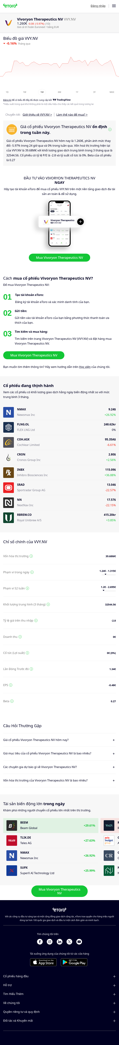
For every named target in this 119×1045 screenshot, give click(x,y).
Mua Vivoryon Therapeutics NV (59, 258)
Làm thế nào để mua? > (72, 115)
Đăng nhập (98, 6)
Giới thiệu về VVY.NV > (37, 115)
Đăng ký (7, 100)
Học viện (85, 367)
